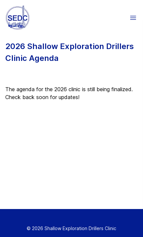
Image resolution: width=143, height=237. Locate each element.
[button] (133, 17)
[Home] (16, 17)
